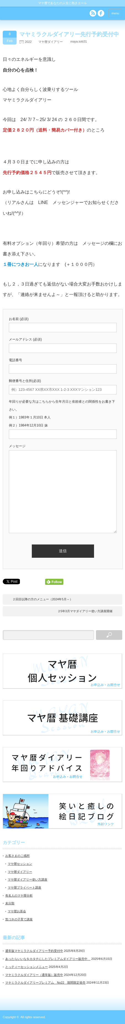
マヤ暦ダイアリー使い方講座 (27, 879)
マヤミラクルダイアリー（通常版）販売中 (34, 974)
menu (115, 13)
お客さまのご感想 (17, 855)
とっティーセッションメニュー (26, 966)
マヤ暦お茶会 (17, 911)
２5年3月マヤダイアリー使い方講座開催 (85, 611)
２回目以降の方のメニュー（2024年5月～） (42, 599)
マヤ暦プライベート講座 (24, 887)
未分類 (9, 903)
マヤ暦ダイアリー (50, 41)
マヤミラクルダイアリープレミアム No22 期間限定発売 (45, 982)
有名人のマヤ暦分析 (19, 895)
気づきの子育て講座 (19, 919)
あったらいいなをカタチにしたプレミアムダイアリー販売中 (47, 958)
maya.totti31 (78, 41)
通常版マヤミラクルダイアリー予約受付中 (34, 950)
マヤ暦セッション (20, 863)
